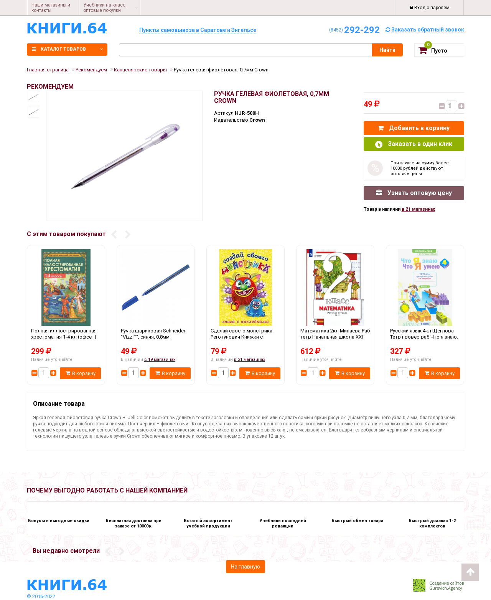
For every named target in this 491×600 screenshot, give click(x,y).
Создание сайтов (446, 583)
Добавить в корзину (414, 128)
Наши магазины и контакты (50, 7)
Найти (387, 50)
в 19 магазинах (159, 359)
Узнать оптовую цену (414, 193)
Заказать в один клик (413, 144)
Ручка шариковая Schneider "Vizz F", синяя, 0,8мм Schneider (156, 336)
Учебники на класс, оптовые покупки (105, 7)
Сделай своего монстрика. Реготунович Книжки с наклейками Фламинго (245, 336)
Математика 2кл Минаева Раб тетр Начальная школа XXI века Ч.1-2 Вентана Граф (335, 336)
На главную (245, 567)
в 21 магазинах (418, 209)
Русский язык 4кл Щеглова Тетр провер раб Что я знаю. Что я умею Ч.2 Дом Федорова (425, 336)
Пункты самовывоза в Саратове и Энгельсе (197, 30)
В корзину (81, 373)
